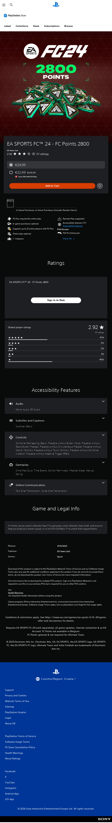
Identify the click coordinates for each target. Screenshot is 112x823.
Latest (7, 26)
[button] (73, 225)
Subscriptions (52, 26)
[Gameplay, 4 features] (56, 468)
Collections (22, 26)
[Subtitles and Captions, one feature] (56, 423)
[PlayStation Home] (56, 5)
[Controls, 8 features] (56, 445)
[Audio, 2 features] (56, 406)
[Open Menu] (4, 5)
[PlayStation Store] (15, 15)
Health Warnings (15, 592)
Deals (36, 26)
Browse (68, 26)
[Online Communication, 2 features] (56, 487)
